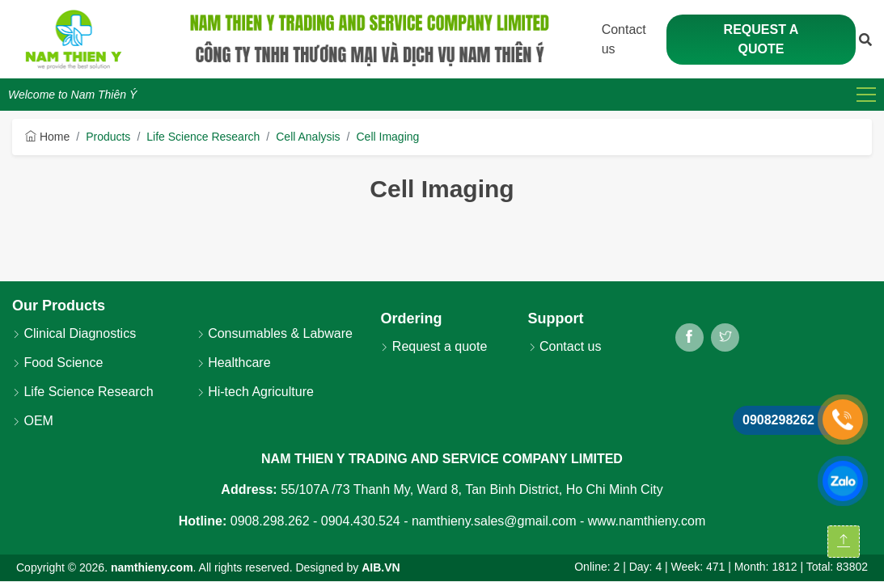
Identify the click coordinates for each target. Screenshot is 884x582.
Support (556, 318)
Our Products (58, 305)
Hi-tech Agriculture (255, 392)
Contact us (565, 346)
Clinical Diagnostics (74, 333)
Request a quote (761, 39)
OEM (32, 421)
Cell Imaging (388, 136)
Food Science (57, 362)
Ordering (411, 318)
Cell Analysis (308, 136)
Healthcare (234, 362)
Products (108, 136)
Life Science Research (203, 136)
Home (47, 136)
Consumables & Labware (275, 333)
